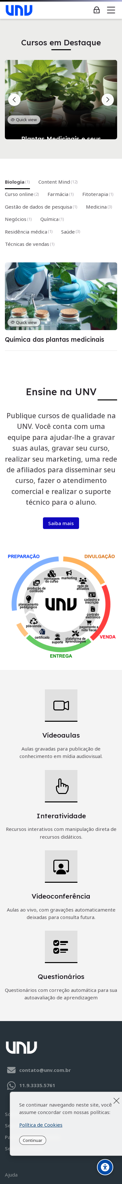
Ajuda (11, 1174)
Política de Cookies (40, 1124)
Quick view (24, 119)
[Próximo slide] (108, 100)
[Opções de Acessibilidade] (105, 1167)
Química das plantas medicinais (54, 339)
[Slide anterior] (14, 100)
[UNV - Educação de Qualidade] (19, 10)
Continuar (32, 1140)
